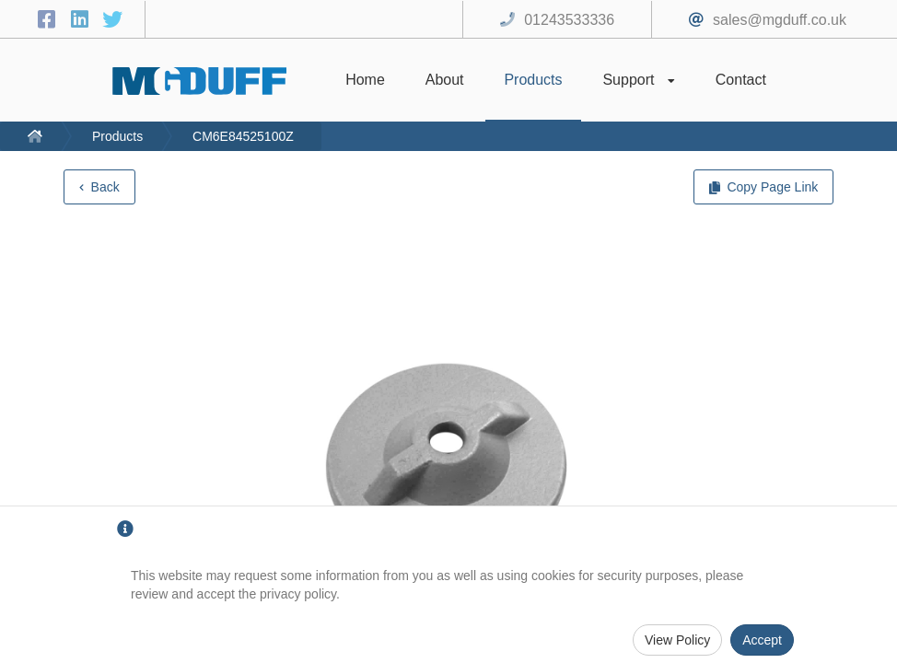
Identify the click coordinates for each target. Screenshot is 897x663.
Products (117, 136)
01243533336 (569, 20)
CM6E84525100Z (243, 136)
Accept (762, 640)
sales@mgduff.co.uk (779, 20)
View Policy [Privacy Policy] (677, 640)
